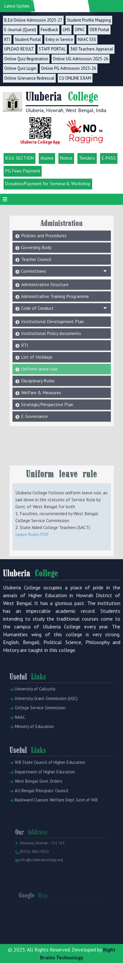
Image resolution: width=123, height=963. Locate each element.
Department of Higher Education (44, 781)
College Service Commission (40, 715)
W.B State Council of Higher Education (48, 772)
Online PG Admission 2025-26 (68, 68)
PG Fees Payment (22, 171)
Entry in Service (59, 39)
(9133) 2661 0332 (35, 858)
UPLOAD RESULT (19, 49)
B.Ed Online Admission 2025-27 (33, 20)
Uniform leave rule (42, 354)
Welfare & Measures (43, 375)
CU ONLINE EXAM (75, 78)
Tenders (87, 158)
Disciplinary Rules (40, 365)
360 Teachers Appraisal (91, 49)
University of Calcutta (35, 699)
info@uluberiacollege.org (41, 865)
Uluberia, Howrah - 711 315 (42, 851)
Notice (66, 158)
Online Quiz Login (20, 68)
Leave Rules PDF (35, 540)
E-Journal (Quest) (20, 29)
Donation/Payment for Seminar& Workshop (48, 184)
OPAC (80, 29)
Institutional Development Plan (53, 312)
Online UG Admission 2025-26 (80, 59)
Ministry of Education (34, 732)
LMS (66, 29)
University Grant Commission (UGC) (45, 707)
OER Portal (99, 29)
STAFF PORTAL (52, 49)
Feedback (49, 29)
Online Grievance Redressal (29, 78)
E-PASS (109, 158)
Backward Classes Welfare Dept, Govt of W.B (54, 806)
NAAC (22, 724)
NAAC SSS (87, 39)
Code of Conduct (63, 301)
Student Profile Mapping (89, 20)
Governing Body (39, 247)
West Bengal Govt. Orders (38, 789)
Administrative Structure (47, 280)
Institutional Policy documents (52, 323)
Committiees (63, 268)
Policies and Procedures (46, 237)
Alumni (46, 158)
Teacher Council (39, 258)
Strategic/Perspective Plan (49, 385)
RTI (7, 39)
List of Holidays (39, 344)
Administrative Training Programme (56, 290)
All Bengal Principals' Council (41, 797)
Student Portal (28, 39)
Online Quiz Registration (26, 59)
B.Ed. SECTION (19, 158)
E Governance (38, 396)
